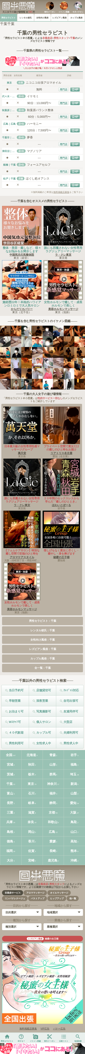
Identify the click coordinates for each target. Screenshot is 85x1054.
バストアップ (37, 898)
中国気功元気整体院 (22, 254)
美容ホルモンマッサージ (63, 309)
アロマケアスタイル (22, 557)
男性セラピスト (8, 18)
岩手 (73, 755)
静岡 (52, 803)
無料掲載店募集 (61, 192)
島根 (10, 832)
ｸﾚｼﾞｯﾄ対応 (71, 690)
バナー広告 (59, 1028)
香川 (31, 841)
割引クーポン (49, 12)
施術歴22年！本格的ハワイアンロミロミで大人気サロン (21, 303)
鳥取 (73, 822)
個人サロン (43, 722)
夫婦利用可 (70, 732)
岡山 (31, 832)
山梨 (73, 793)
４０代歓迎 (16, 732)
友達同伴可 (70, 711)
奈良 (31, 822)
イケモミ (33, 96)
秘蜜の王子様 (61, 557)
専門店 (63, 89)
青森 (52, 755)
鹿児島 (52, 860)
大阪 (73, 812)
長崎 (52, 851)
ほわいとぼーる (61, 505)
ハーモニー (34, 123)
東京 (31, 784)
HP (76, 89)
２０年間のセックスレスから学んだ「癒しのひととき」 (61, 500)
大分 (10, 860)
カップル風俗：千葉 (42, 658)
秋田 (31, 764)
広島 (52, 832)
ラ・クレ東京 (63, 254)
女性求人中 (43, 743)
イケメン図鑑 (63, 12)
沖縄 (73, 860)
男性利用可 (16, 743)
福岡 (9, 851)
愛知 (73, 803)
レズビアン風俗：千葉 (42, 649)
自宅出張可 (70, 700)
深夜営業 (42, 700)
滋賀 (31, 812)
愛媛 (52, 841)
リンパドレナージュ (15, 898)
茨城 (10, 774)
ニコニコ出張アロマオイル (43, 82)
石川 (31, 793)
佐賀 (31, 851)
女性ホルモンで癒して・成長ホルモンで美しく (63, 303)
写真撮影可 (43, 711)
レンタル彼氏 (25, 18)
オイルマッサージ (59, 893)
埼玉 (73, 774)
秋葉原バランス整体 (40, 110)
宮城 (10, 764)
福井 (52, 793)
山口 (73, 832)
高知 (73, 841)
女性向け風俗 (42, 18)
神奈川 (52, 784)
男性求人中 (70, 743)
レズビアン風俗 (59, 18)
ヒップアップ (57, 898)
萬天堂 (22, 453)
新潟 (73, 784)
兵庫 (9, 822)
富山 (10, 793)
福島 (73, 764)
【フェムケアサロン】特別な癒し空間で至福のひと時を (22, 552)
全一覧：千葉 (42, 667)
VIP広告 (45, 1028)
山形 (52, 764)
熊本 (73, 851)
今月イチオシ (78, 12)
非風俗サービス (13, 893)
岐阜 (31, 803)
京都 (52, 812)
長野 (10, 803)
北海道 (31, 755)
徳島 (10, 841)
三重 (10, 812)
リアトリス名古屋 (61, 453)
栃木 (31, 774)
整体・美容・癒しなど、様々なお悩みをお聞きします (22, 249)
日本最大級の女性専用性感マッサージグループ (22, 448)
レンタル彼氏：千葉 (42, 630)
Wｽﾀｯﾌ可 (15, 722)
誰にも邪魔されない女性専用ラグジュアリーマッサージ (63, 249)
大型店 (67, 722)
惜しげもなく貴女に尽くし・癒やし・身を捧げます (61, 552)
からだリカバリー (22, 309)
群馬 (52, 774)
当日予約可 (16, 690)
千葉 (9, 784)
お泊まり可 (16, 711)
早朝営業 (15, 700)
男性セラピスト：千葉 (42, 620)
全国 (9, 755)
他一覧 (72, 898)
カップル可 (43, 732)
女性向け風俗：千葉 (42, 639)
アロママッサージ (35, 893)
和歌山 (52, 822)
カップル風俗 (76, 18)
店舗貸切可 (43, 690)
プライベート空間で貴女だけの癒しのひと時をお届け (61, 448)
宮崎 (31, 860)
